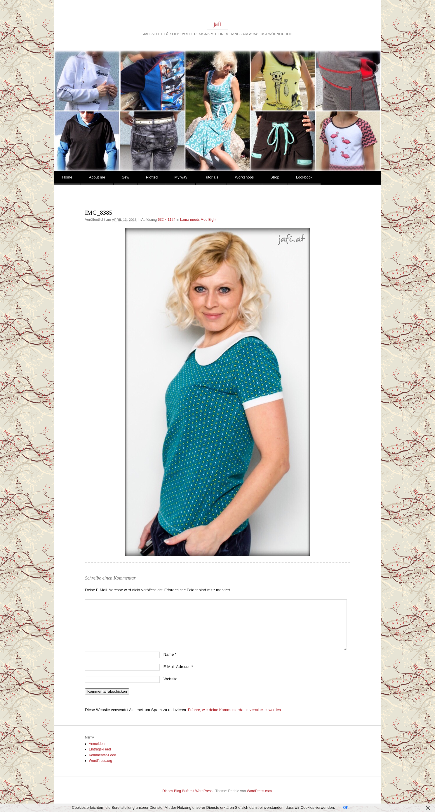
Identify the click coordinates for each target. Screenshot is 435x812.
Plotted (152, 177)
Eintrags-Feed (100, 749)
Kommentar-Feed (102, 755)
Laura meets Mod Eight (198, 220)
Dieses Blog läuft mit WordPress (187, 791)
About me (97, 177)
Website (170, 679)
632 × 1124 (166, 220)
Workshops (244, 177)
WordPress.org (100, 761)
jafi (217, 23)
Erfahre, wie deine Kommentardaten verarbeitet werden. (235, 710)
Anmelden (97, 744)
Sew (125, 177)
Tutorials (211, 177)
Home (67, 177)
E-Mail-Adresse (178, 666)
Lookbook (304, 177)
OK (346, 807)
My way (180, 177)
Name (169, 654)
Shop (274, 177)
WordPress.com (259, 791)
